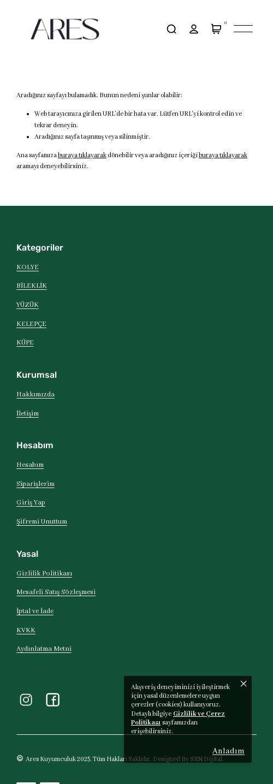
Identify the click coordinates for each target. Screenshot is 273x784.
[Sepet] (216, 29)
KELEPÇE (31, 324)
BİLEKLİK (31, 286)
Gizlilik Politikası (44, 573)
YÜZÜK (27, 305)
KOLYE (27, 267)
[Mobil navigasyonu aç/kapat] (243, 28)
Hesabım (30, 465)
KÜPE (25, 342)
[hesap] (194, 29)
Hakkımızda (35, 394)
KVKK (25, 630)
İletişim (27, 413)
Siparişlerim (35, 484)
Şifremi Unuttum (41, 522)
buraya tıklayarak (82, 155)
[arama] (171, 29)
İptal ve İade (35, 611)
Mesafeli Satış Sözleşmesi (56, 592)
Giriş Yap (30, 502)
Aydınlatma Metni (44, 649)
